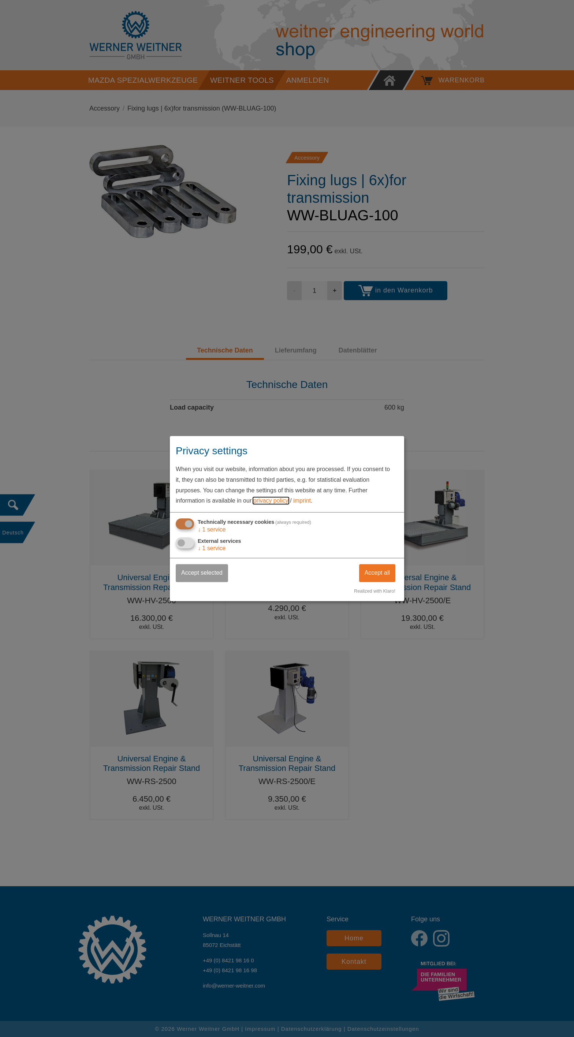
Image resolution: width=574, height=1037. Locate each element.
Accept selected (202, 573)
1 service (212, 529)
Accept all (377, 573)
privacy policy (270, 501)
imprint (302, 501)
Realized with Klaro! (374, 591)
